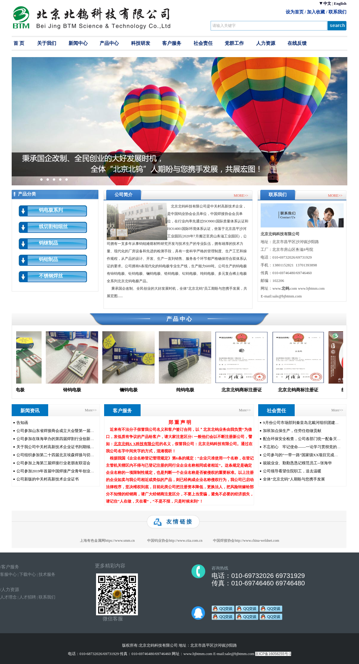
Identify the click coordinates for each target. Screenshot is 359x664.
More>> (91, 410)
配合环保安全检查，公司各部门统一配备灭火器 (304, 438)
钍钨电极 (18, 389)
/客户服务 (9, 566)
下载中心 (27, 574)
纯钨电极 (188, 389)
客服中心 (8, 574)
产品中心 (109, 43)
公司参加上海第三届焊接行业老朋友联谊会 (53, 463)
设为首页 (295, 11)
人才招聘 (27, 597)
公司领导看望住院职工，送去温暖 (292, 471)
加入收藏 (316, 11)
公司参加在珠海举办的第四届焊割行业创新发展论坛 (61, 438)
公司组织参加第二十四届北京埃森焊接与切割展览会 (61, 455)
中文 (327, 3)
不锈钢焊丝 (51, 275)
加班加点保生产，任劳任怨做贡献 (292, 430)
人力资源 (265, 43)
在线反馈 (297, 43)
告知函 (22, 422)
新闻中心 (78, 43)
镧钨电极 (131, 389)
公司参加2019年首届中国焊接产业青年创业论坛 (57, 471)
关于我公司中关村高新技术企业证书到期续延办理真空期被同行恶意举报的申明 (84, 447)
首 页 (18, 43)
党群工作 (234, 43)
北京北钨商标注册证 (244, 389)
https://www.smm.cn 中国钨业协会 (153, 540)
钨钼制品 (48, 259)
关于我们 (46, 43)
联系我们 (337, 11)
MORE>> (241, 195)
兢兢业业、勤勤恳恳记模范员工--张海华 (297, 463)
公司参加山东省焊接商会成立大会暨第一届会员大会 (61, 430)
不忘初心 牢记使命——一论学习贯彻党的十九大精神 (309, 447)
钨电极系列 (51, 210)
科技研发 (140, 43)
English (340, 3)
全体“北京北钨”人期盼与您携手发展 (294, 479)
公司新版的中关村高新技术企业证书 (47, 479)
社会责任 (203, 43)
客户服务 (171, 43)
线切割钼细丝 (53, 226)
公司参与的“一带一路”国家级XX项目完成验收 (302, 455)
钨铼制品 (48, 242)
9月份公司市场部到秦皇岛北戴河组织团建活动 (303, 422)
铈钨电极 (74, 389)
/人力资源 (9, 589)
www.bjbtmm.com (311, 288)
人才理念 (8, 597)
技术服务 (47, 574)
